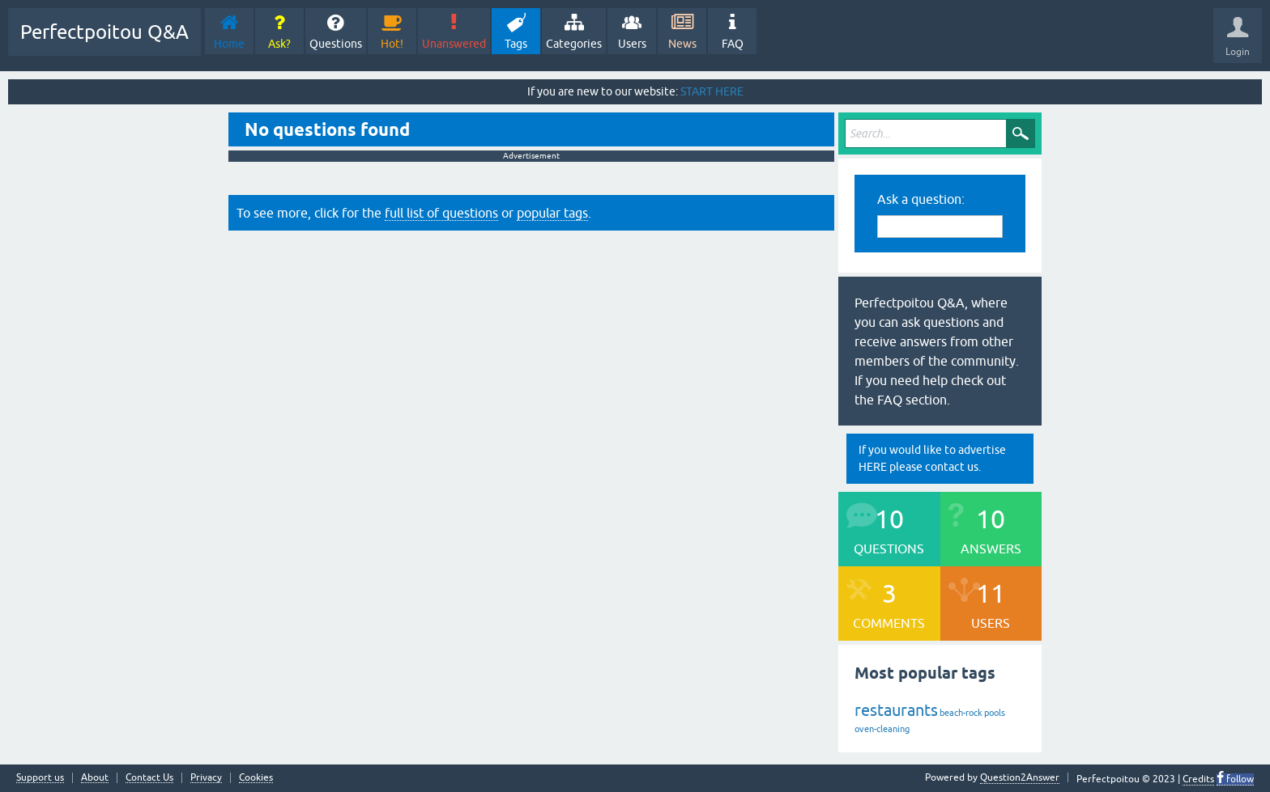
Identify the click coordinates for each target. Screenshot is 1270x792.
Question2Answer (1019, 777)
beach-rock (961, 713)
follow (1239, 779)
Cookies (256, 778)
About (95, 778)
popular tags (552, 212)
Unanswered (454, 43)
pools (994, 713)
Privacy (206, 778)
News (682, 43)
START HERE (712, 91)
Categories (574, 43)
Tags (516, 43)
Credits (1198, 779)
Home (229, 43)
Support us (40, 778)
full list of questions (441, 212)
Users (632, 43)
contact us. (953, 466)
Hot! (392, 43)
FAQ (733, 43)
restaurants (896, 710)
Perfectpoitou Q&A (104, 32)
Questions (335, 43)
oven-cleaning (882, 729)
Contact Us (149, 778)
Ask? (279, 43)
